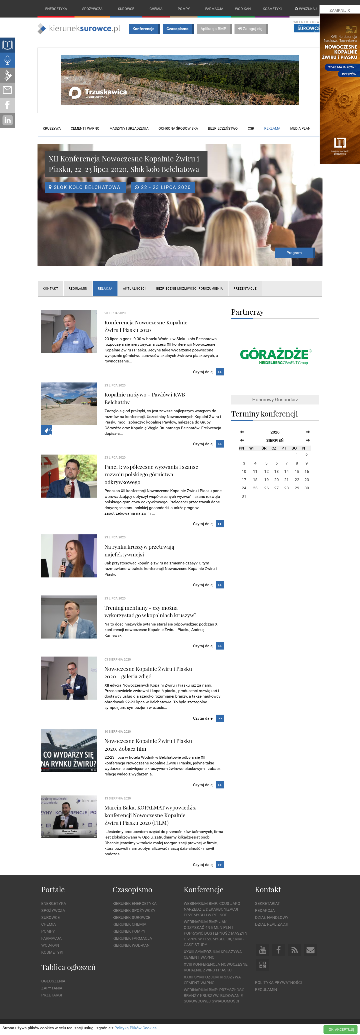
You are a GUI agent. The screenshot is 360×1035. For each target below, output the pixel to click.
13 (276, 471)
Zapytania (51, 988)
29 (297, 488)
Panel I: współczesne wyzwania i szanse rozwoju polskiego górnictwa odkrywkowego (151, 474)
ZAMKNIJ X (340, 10)
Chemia (156, 9)
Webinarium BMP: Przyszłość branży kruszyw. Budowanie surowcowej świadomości (214, 995)
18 (255, 479)
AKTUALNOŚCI (134, 288)
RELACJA (105, 288)
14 (286, 471)
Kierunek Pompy (129, 931)
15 (297, 471)
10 (244, 471)
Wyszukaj (306, 9)
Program (294, 252)
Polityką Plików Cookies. (136, 1027)
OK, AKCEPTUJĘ (341, 1029)
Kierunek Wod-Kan (131, 945)
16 (306, 471)
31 (244, 496)
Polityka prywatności (278, 982)
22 (297, 479)
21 (286, 479)
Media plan (300, 128)
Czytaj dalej (208, 372)
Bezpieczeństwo (223, 128)
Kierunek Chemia (129, 924)
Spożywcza (92, 9)
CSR (251, 128)
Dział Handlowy (271, 917)
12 (266, 471)
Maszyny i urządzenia (129, 128)
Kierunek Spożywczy (134, 910)
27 (276, 488)
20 (276, 479)
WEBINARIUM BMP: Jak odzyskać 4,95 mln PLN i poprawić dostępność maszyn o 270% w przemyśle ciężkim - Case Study (215, 933)
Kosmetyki (272, 9)
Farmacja (214, 9)
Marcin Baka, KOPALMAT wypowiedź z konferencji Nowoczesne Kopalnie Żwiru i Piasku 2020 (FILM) (150, 815)
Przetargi (51, 995)
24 (244, 488)
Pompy (184, 9)
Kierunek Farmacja (132, 938)
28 (286, 488)
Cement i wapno (85, 128)
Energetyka (56, 9)
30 (306, 488)
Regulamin (78, 288)
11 (255, 471)
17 (244, 479)
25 (255, 488)
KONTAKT (50, 288)
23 (306, 479)
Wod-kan (243, 9)
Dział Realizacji (271, 924)
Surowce (126, 9)
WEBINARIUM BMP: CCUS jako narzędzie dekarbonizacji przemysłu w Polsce (212, 909)
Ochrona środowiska (178, 128)
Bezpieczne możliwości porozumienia (189, 288)
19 (266, 479)
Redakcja (265, 910)
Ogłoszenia (53, 981)
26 (266, 488)
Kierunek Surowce (131, 917)
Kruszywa (52, 128)
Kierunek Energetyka (134, 903)
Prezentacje (245, 288)
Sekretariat (267, 903)
